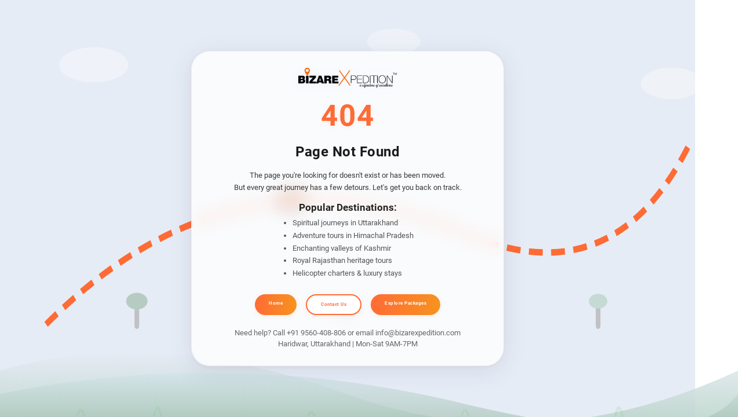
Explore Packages (405, 303)
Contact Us (333, 304)
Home (276, 303)
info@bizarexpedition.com (418, 332)
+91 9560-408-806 (316, 332)
